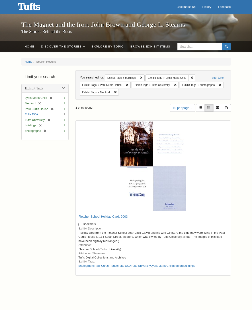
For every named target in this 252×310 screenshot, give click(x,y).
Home (30, 46)
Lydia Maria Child (162, 265)
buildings (189, 265)
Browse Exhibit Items (150, 46)
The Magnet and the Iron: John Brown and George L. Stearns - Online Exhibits (34, 7)
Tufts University (141, 265)
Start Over (218, 77)
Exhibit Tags (34, 88)
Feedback (224, 6)
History (206, 6)
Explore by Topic (108, 46)
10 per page (182, 108)
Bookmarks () (186, 6)
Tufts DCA (31, 114)
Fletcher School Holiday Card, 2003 (103, 216)
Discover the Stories (63, 46)
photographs (86, 265)
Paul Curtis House (106, 265)
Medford (178, 265)
